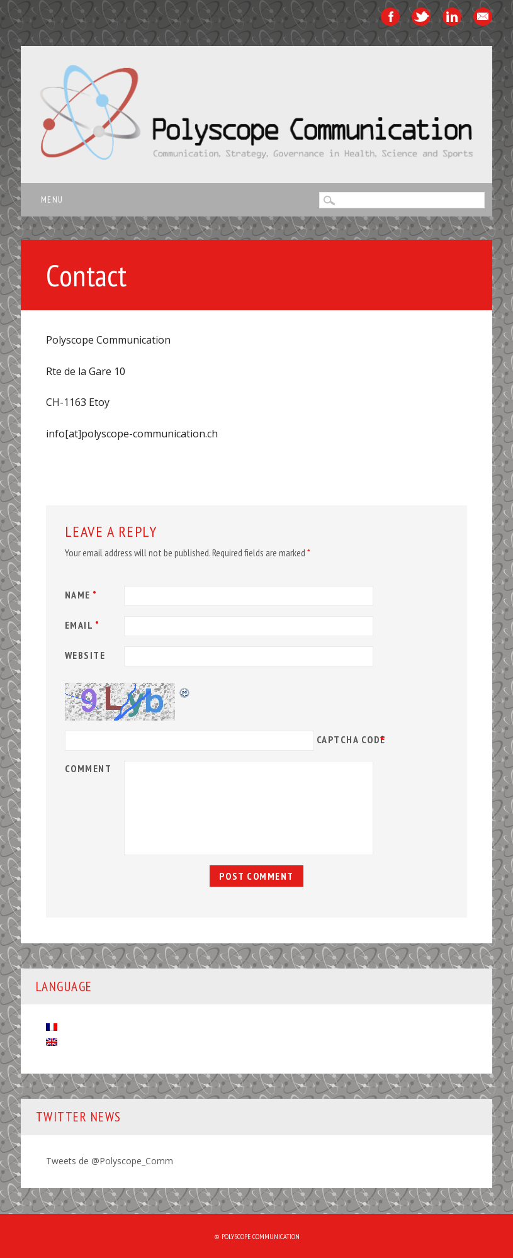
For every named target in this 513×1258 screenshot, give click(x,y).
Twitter (421, 17)
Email (482, 17)
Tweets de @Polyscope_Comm (109, 1161)
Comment (88, 768)
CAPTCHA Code (351, 739)
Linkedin (452, 17)
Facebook (390, 17)
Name (83, 594)
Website (85, 655)
